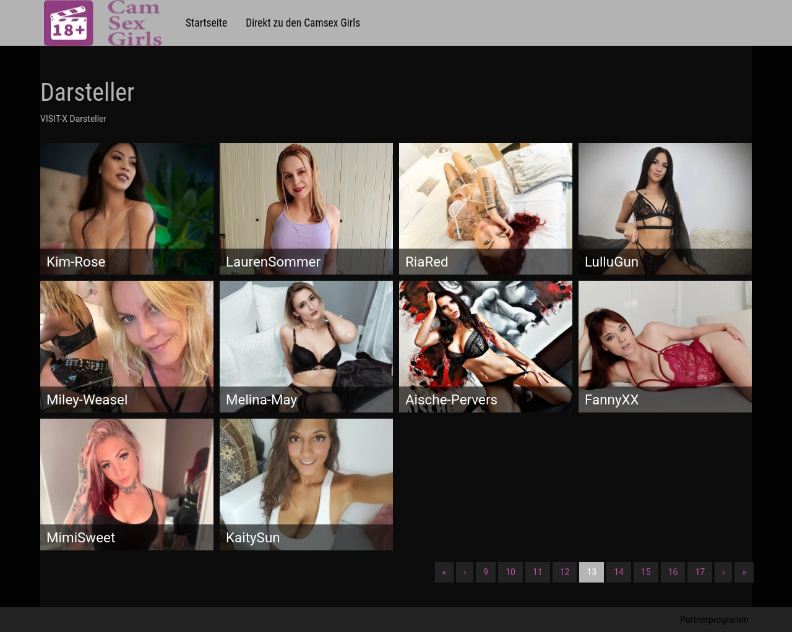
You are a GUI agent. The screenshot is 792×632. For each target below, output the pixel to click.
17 (700, 572)
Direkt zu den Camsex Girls (303, 23)
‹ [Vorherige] (464, 572)
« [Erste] (444, 572)
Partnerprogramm (714, 620)
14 (619, 572)
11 (538, 572)
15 (646, 572)
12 (565, 572)
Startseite (206, 23)
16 (673, 572)
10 (510, 572)
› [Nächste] (723, 572)
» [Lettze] (744, 572)
